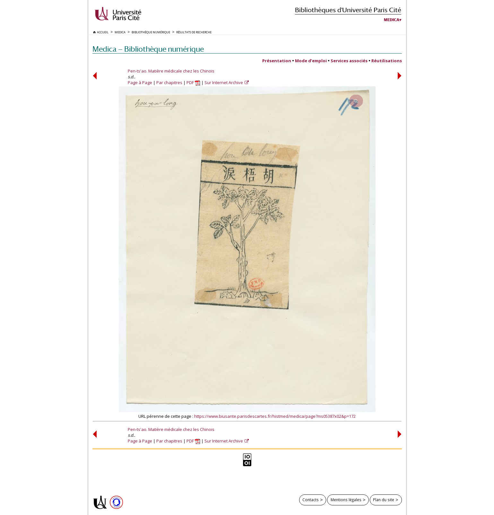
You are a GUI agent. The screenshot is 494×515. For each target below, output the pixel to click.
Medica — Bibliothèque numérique (148, 49)
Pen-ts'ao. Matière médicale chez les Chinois (171, 71)
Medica (391, 20)
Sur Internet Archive (224, 82)
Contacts (310, 499)
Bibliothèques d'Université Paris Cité (348, 9)
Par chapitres (169, 82)
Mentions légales (346, 499)
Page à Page (140, 82)
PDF (193, 82)
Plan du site (383, 499)
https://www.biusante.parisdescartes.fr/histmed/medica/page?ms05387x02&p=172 (275, 416)
